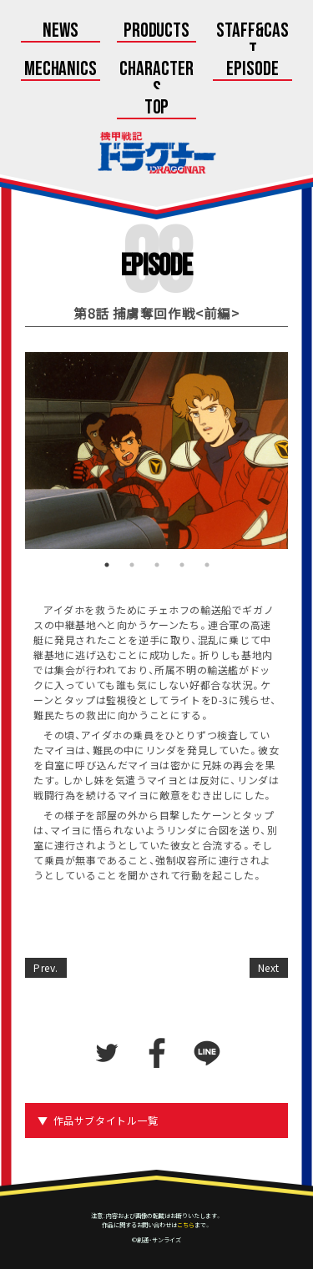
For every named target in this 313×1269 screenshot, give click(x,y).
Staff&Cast (252, 42)
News (60, 32)
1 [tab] (106, 564)
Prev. (45, 967)
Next (269, 967)
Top (156, 108)
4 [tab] (182, 564)
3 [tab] (157, 564)
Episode (252, 70)
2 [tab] (132, 564)
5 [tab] (207, 564)
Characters (156, 80)
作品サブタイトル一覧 (106, 1120)
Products (157, 32)
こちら (185, 1225)
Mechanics (61, 70)
